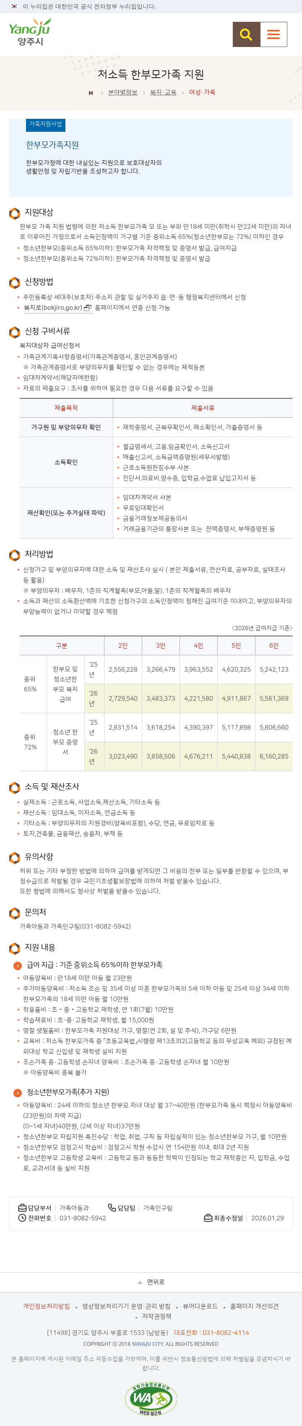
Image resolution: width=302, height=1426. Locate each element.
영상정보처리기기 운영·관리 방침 (126, 1306)
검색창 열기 (246, 34)
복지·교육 (163, 92)
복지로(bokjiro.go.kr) (53, 307)
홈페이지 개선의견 (254, 1306)
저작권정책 (157, 1316)
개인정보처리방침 (46, 1306)
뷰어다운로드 (200, 1306)
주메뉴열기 (273, 34)
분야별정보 (123, 92)
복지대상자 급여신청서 (50, 345)
